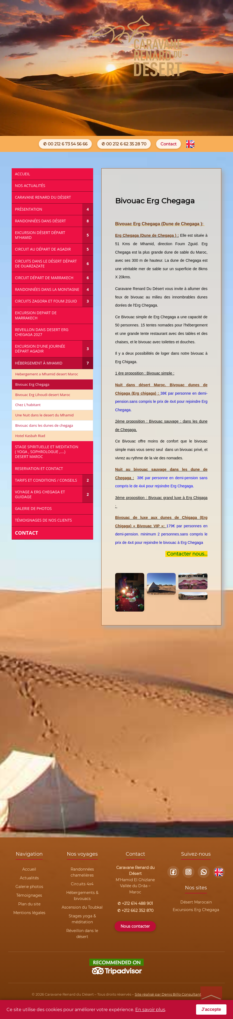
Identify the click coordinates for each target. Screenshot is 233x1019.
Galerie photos (29, 886)
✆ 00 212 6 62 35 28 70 (124, 144)
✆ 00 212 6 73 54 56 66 (65, 144)
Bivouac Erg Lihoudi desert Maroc (42, 394)
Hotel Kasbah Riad (30, 435)
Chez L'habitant (27, 404)
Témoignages (29, 895)
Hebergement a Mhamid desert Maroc (46, 374)
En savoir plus (150, 1009)
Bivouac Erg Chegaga (32, 384)
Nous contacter (135, 926)
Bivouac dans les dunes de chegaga (44, 425)
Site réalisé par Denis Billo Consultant (168, 994)
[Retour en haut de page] (211, 997)
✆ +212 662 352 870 (135, 910)
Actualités (29, 877)
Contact (168, 144)
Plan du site (29, 904)
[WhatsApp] (204, 872)
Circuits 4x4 (82, 883)
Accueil (29, 869)
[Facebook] (173, 872)
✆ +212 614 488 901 (135, 903)
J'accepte (211, 1009)
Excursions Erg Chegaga (196, 909)
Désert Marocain (196, 902)
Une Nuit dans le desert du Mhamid (44, 415)
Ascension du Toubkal (82, 907)
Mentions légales (29, 912)
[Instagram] (188, 872)
